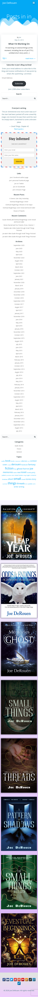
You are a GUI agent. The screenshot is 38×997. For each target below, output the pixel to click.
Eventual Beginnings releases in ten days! (19, 205)
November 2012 (19, 422)
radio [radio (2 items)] (12, 475)
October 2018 (19, 298)
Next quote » (19, 129)
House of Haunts (19, 211)
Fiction (19, 449)
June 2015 (19, 347)
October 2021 (19, 270)
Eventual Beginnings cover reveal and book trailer (19, 208)
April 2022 (19, 264)
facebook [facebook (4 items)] (24, 465)
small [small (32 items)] (17, 479)
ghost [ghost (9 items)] (19, 468)
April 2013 (19, 406)
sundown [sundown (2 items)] (5, 484)
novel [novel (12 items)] (23, 472)
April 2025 (19, 255)
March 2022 (19, 267)
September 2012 (19, 425)
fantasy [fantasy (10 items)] (31, 464)
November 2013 (19, 391)
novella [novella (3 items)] (29, 472)
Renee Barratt (8, 225)
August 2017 (19, 307)
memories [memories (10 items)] (8, 472)
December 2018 (19, 292)
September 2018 (19, 301)
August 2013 (19, 400)
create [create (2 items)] (9, 465)
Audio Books (19, 446)
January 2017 (19, 313)
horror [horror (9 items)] (26, 468)
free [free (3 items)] (15, 469)
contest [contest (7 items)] (33, 461)
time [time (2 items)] (26, 484)
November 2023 (19, 258)
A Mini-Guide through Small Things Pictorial (21, 233)
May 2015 (19, 350)
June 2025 (19, 248)
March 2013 (19, 409)
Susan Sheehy (7, 220)
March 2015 (19, 357)
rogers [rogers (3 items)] (28, 475)
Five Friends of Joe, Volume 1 (24, 225)
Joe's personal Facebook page (19, 180)
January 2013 (19, 415)
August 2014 (19, 372)
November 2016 (19, 316)
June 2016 (19, 319)
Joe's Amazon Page (19, 190)
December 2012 (19, 419)
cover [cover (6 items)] (5, 464)
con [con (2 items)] (29, 461)
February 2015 (19, 360)
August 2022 (19, 261)
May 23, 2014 (19, 40)
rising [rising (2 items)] (24, 475)
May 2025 (19, 251)
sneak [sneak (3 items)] (23, 479)
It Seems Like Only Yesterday (19, 198)
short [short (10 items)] (10, 479)
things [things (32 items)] (12, 483)
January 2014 (19, 388)
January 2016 (19, 329)
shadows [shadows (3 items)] (5, 479)
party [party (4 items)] (33, 472)
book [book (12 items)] (7, 460)
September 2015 (19, 338)
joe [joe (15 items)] (31, 468)
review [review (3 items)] (21, 475)
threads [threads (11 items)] (21, 483)
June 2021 (19, 276)
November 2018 (19, 295)
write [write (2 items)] (34, 484)
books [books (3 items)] (13, 461)
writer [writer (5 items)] (16, 487)
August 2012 (19, 428)
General (19, 452)
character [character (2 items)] (17, 461)
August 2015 (19, 341)
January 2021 (19, 279)
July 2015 (19, 344)
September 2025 (19, 245)
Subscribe (19, 84)
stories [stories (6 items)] (28, 479)
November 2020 (19, 282)
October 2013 (19, 394)
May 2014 (19, 381)
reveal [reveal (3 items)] (16, 475)
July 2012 (19, 431)
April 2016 (19, 326)
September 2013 (19, 397)
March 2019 (19, 285)
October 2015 (19, 335)
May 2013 (19, 403)
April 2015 (19, 354)
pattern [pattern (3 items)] (4, 475)
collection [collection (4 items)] (24, 461)
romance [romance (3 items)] (33, 475)
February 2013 (19, 412)
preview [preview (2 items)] (9, 475)
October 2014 (19, 366)
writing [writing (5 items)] (21, 487)
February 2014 (19, 385)
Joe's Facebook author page (19, 177)
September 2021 (19, 273)
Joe (20, 37)
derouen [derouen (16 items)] (16, 464)
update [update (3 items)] (30, 484)
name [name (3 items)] (15, 472)
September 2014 (19, 369)
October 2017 (19, 304)
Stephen (6, 228)
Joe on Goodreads (19, 187)
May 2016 (19, 323)
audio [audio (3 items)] (3, 461)
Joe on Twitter (19, 183)
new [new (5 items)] (18, 472)
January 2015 (19, 363)
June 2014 (19, 378)
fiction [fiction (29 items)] (9, 468)
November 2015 (19, 332)
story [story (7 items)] (34, 479)
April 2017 (19, 310)
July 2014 (19, 375)
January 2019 (19, 289)
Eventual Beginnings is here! (19, 202)
